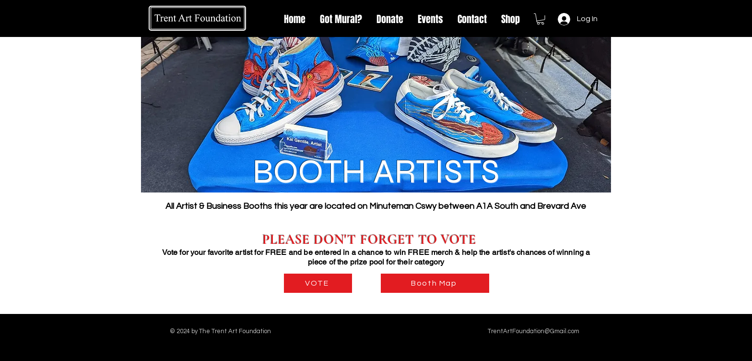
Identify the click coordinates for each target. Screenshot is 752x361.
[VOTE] (318, 283)
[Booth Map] (435, 283)
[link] (540, 19)
